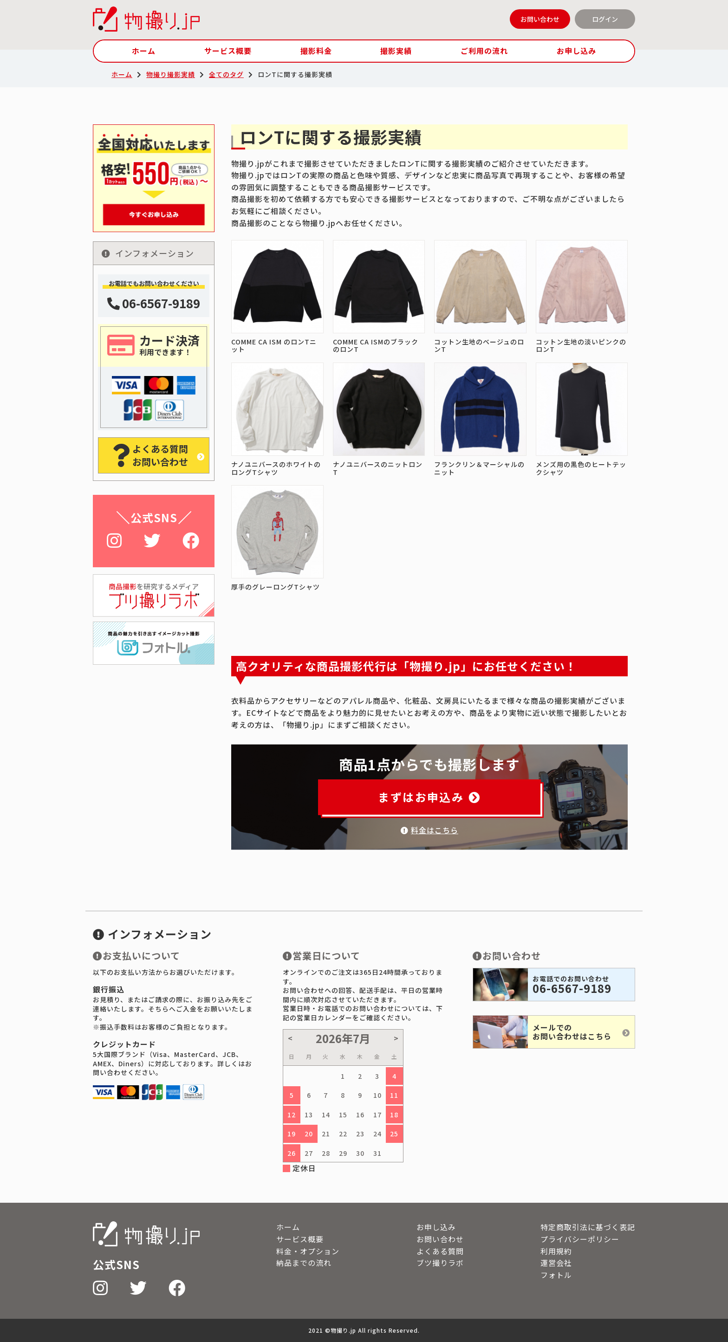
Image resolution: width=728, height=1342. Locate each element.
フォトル (556, 1274)
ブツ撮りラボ (440, 1262)
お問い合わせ (539, 19)
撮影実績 (396, 50)
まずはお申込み (429, 797)
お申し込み (576, 50)
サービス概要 (228, 50)
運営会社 (556, 1262)
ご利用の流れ (484, 50)
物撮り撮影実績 (170, 74)
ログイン (605, 19)
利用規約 (556, 1251)
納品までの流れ (304, 1262)
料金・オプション (307, 1251)
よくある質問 (440, 1251)
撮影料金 (316, 50)
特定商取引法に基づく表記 (587, 1226)
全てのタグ (226, 74)
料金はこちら (429, 830)
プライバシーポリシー (579, 1239)
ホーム (144, 50)
